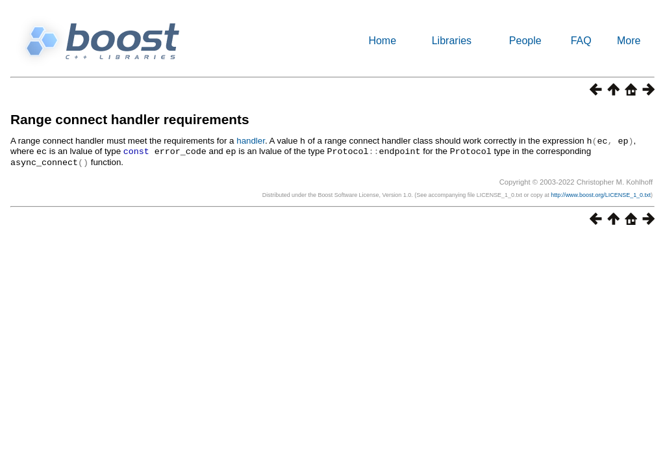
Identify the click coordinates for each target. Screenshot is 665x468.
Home (382, 40)
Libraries (451, 40)
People (525, 40)
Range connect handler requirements (129, 119)
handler (250, 141)
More (628, 40)
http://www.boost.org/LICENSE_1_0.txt (601, 193)
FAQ (581, 40)
